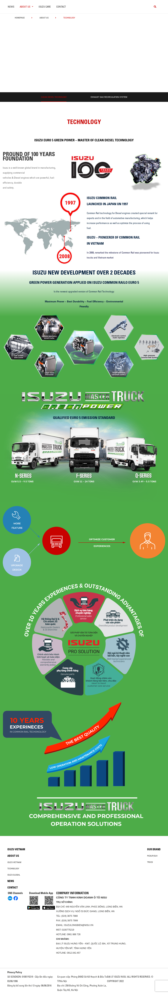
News (11, 6)
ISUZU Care (45, 6)
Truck (150, 862)
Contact (61, 6)
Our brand (154, 849)
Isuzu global (13, 875)
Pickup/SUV (152, 856)
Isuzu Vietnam (16, 849)
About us (44, 17)
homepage (20, 17)
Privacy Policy (14, 972)
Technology (13, 868)
